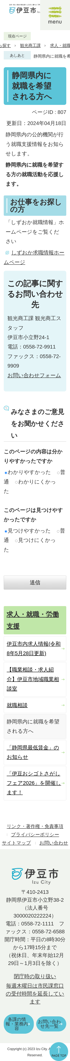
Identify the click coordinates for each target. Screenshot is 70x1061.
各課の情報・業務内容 (17, 1024)
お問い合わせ (53, 842)
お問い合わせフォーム (34, 375)
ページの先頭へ (58, 1051)
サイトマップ (16, 842)
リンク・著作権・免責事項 (35, 826)
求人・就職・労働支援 (33, 620)
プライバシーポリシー (35, 834)
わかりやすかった (28, 472)
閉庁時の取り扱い (35, 976)
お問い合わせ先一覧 (49, 1024)
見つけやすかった (28, 531)
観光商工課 (30, 45)
